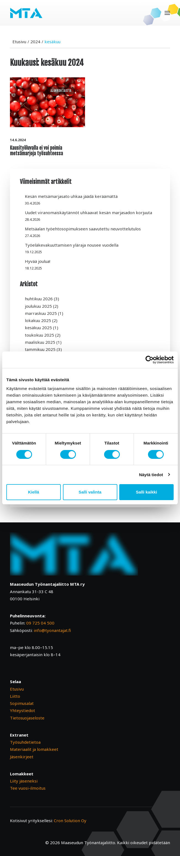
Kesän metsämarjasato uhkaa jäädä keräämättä (71, 196)
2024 (35, 41)
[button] (167, 13)
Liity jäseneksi (24, 781)
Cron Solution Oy (70, 820)
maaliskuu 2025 (40, 342)
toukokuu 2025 (39, 335)
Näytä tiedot (151, 474)
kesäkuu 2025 (38, 327)
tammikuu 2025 (40, 349)
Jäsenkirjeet (21, 756)
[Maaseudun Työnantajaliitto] (26, 12)
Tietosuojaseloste (27, 718)
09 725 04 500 (40, 623)
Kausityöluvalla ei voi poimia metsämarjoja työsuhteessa (36, 150)
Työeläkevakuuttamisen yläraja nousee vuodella (71, 245)
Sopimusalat (22, 703)
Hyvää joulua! (37, 261)
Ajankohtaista (61, 91)
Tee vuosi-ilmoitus (28, 788)
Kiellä (33, 492)
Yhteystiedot (22, 710)
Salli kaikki (146, 492)
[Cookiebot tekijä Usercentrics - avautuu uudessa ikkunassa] (149, 360)
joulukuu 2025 (38, 306)
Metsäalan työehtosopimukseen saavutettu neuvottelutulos (83, 228)
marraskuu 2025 (41, 313)
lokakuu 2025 (38, 320)
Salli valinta (90, 492)
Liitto (15, 696)
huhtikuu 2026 (39, 298)
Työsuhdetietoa (25, 742)
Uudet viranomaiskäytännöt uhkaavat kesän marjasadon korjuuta (88, 212)
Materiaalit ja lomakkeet (34, 749)
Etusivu (19, 41)
